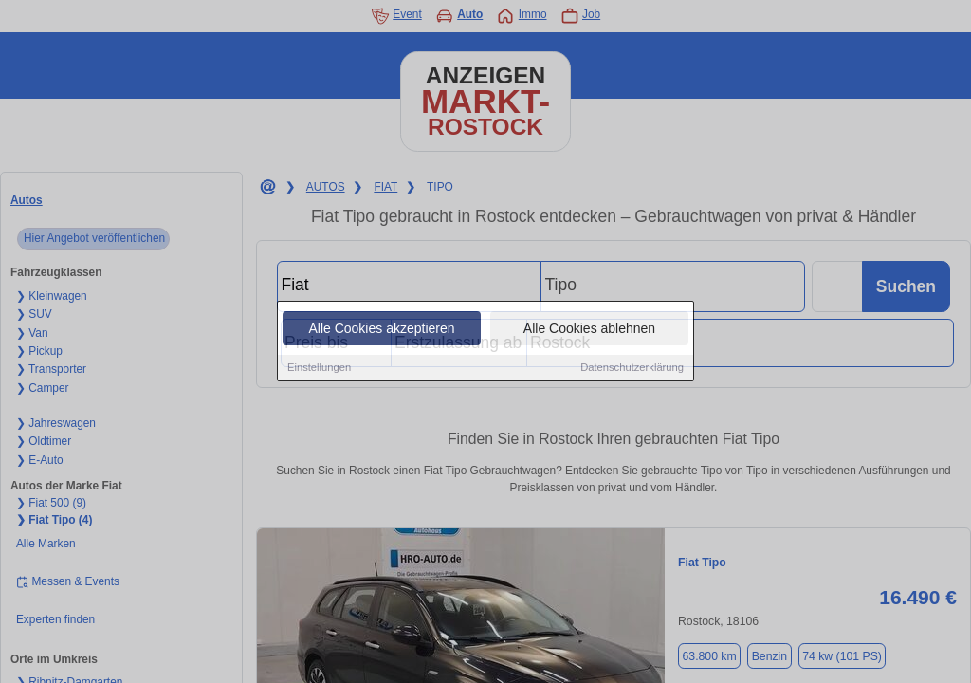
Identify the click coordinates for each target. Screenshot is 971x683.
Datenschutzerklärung (632, 368)
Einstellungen (319, 368)
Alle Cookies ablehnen (589, 329)
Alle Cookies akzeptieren (381, 329)
